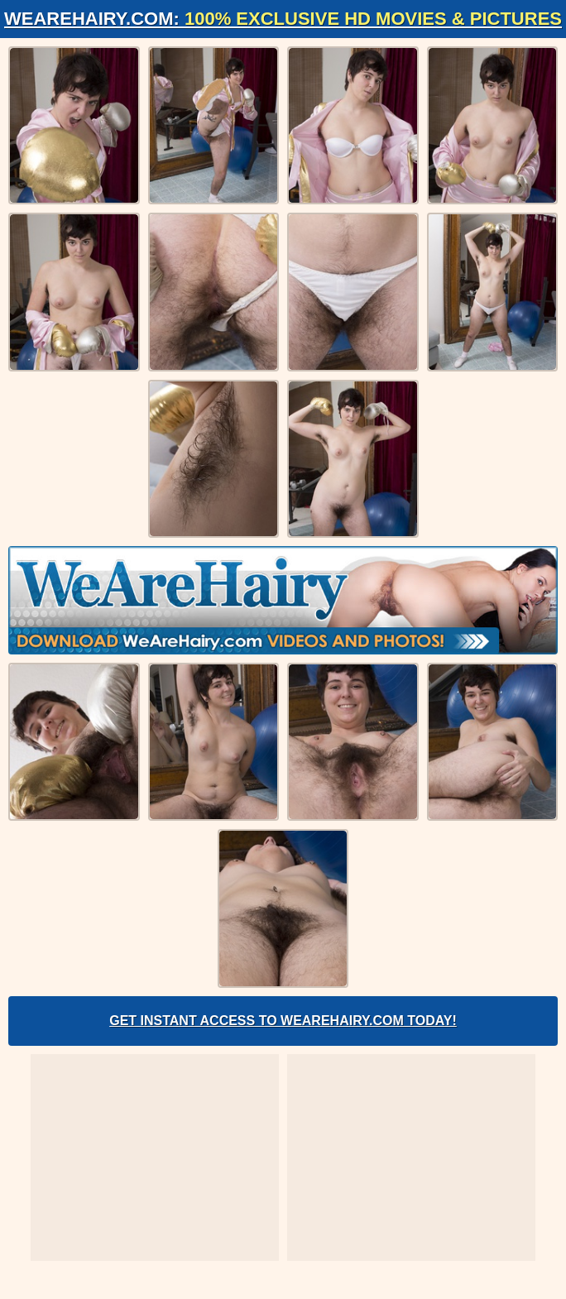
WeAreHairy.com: (283, 18)
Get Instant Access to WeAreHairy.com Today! (283, 1021)
